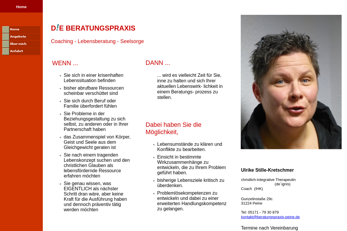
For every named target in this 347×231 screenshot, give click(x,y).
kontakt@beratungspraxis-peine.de (270, 217)
